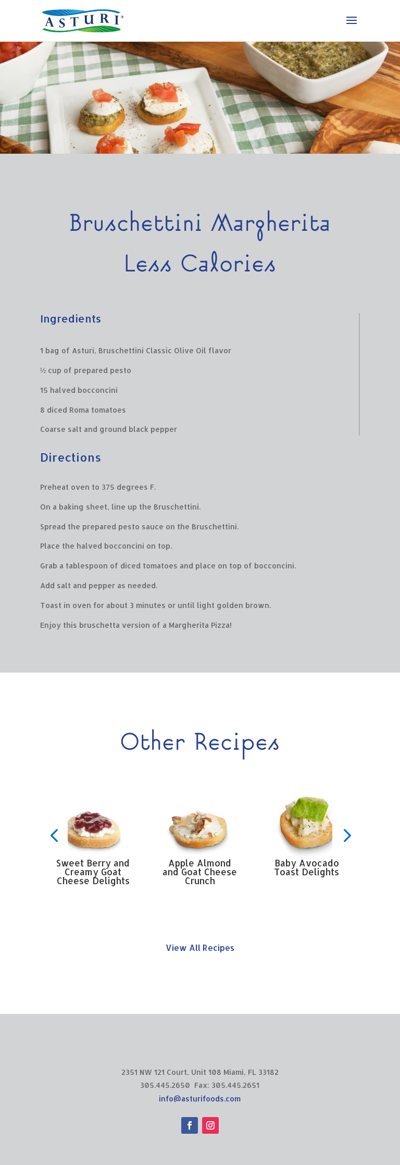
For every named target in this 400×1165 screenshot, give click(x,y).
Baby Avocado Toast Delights (306, 867)
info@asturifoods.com (200, 1098)
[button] (54, 835)
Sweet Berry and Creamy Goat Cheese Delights (93, 871)
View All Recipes (200, 947)
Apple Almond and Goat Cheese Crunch (199, 871)
